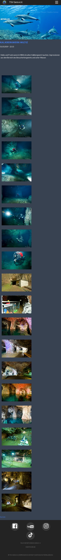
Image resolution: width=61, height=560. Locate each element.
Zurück (2, 517)
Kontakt (31, 555)
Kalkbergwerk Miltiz (14, 42)
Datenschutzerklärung (44, 555)
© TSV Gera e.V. (13, 555)
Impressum (23, 555)
